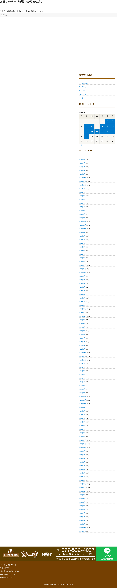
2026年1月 (82, 174)
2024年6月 (82, 243)
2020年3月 (82, 429)
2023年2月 (82, 301)
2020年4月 (82, 425)
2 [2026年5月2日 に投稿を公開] (107, 121)
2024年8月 (82, 236)
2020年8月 (82, 411)
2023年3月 (82, 298)
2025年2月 (82, 214)
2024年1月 (82, 261)
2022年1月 (82, 349)
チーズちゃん (83, 87)
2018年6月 (82, 506)
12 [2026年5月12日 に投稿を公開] (87, 131)
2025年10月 (82, 185)
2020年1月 (82, 436)
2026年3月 (82, 167)
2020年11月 (82, 400)
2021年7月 (82, 371)
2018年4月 (82, 513)
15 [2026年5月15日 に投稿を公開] (102, 131)
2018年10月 (82, 491)
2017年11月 (82, 531)
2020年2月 (82, 433)
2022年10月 (82, 316)
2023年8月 (82, 280)
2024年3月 (82, 254)
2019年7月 (82, 458)
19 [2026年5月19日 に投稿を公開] (87, 136)
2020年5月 (82, 422)
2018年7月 (82, 502)
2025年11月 (82, 181)
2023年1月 (82, 305)
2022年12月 (82, 309)
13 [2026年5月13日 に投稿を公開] (92, 131)
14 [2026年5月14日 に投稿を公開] (97, 131)
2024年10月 (82, 229)
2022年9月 (82, 320)
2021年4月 (82, 382)
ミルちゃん (82, 94)
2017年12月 (82, 528)
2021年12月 (82, 353)
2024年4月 (82, 250)
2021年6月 (82, 374)
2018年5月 (82, 509)
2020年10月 (82, 404)
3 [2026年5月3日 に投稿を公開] (112, 121)
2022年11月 (82, 312)
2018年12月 (82, 484)
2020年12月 (82, 396)
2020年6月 (82, 418)
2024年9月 (82, 232)
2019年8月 (82, 455)
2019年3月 (82, 473)
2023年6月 (82, 287)
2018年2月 (82, 520)
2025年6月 (82, 199)
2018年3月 (82, 517)
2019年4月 (82, 469)
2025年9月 (82, 188)
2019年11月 (82, 444)
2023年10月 (82, 272)
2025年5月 (82, 203)
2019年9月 (82, 451)
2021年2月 (82, 389)
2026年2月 (82, 170)
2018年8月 (82, 498)
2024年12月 (82, 221)
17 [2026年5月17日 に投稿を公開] (113, 131)
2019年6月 (82, 462)
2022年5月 (82, 334)
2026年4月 (82, 163)
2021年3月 (82, 385)
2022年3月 (82, 342)
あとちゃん (82, 90)
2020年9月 (82, 407)
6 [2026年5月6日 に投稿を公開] (91, 126)
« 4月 (80, 145)
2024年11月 (82, 225)
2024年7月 (82, 240)
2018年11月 (82, 487)
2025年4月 (82, 207)
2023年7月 (82, 283)
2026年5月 (82, 159)
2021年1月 (82, 393)
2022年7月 (82, 327)
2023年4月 (82, 294)
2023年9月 (82, 276)
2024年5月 (82, 247)
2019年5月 (82, 466)
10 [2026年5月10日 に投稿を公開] (113, 126)
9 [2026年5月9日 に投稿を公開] (107, 126)
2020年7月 (82, 415)
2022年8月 (82, 323)
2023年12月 (82, 265)
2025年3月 (82, 210)
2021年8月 (82, 367)
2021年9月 (82, 363)
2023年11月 (82, 269)
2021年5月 (82, 378)
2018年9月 (82, 495)
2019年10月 (82, 447)
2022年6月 (82, 331)
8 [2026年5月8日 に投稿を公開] (102, 126)
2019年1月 (82, 480)
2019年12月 (82, 440)
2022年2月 (82, 345)
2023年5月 (82, 291)
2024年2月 (82, 258)
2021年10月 (82, 360)
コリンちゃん (83, 83)
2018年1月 (82, 524)
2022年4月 (82, 338)
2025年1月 (82, 218)
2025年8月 (82, 192)
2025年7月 (82, 196)
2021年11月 (82, 356)
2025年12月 (82, 178)
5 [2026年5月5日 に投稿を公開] (86, 126)
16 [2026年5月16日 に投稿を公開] (107, 131)
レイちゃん (82, 98)
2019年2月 (82, 476)
